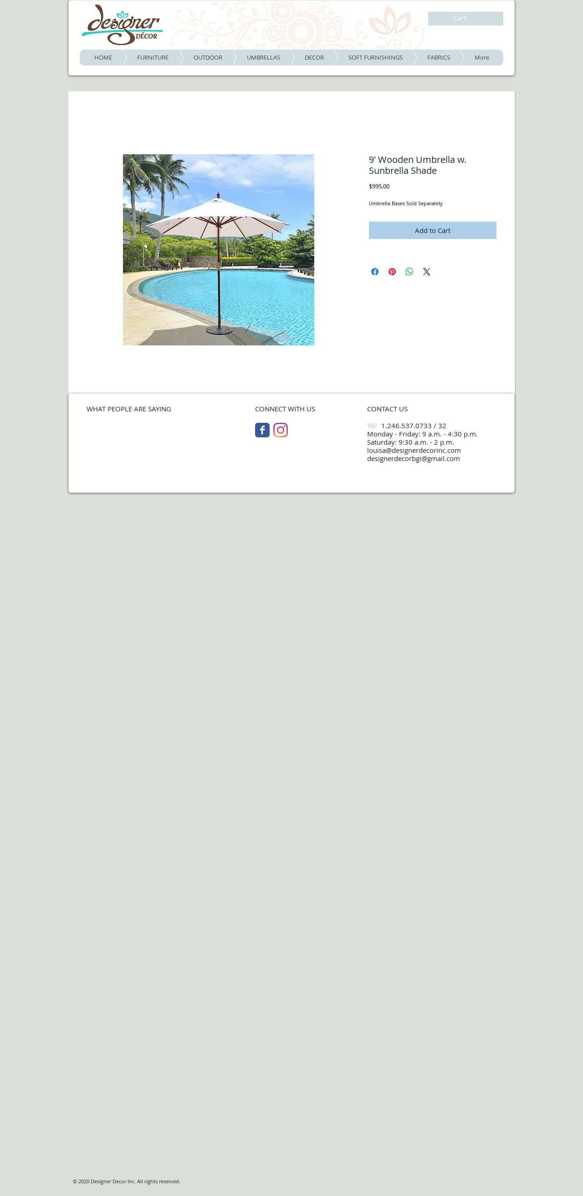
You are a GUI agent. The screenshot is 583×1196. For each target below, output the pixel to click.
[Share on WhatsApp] (409, 271)
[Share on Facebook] (374, 271)
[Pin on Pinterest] (392, 271)
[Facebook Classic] (262, 430)
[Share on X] (426, 271)
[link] (466, 18)
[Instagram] (280, 430)
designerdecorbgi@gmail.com (413, 458)
